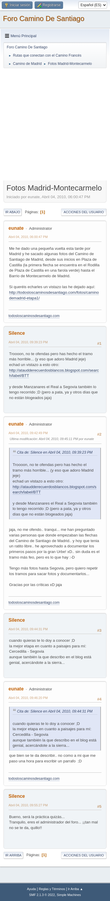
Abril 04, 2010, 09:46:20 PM (28, 698)
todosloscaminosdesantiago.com (34, 316)
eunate (16, 228)
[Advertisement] (55, 124)
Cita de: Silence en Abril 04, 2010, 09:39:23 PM (54, 452)
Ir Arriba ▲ (75, 889)
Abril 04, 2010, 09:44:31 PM (28, 629)
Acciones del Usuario (84, 212)
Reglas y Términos (52, 889)
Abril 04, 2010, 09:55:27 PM (28, 805)
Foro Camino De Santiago (43, 18)
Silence (17, 333)
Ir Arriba (13, 855)
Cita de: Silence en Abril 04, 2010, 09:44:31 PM (54, 711)
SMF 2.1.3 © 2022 (42, 895)
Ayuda (31, 889)
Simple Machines (69, 895)
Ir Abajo (12, 212)
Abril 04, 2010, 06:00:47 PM (28, 237)
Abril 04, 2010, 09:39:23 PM (28, 342)
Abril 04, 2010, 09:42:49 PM (28, 433)
